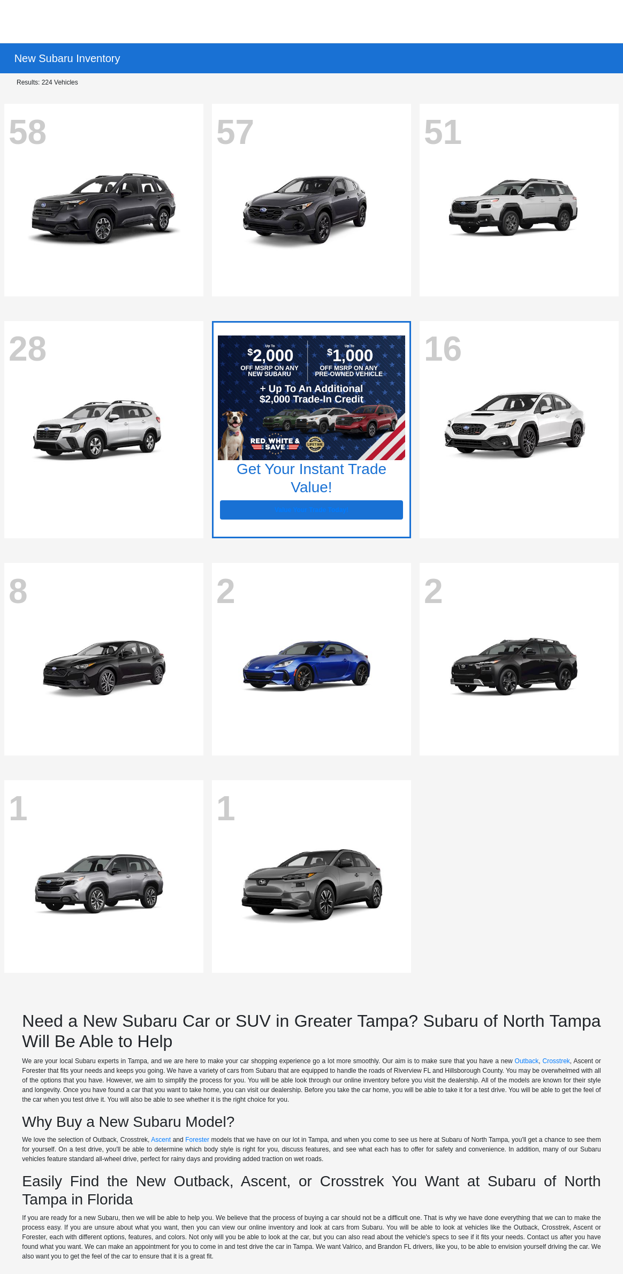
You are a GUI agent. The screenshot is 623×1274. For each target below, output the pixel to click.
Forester (197, 1139)
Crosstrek (556, 1061)
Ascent (161, 1139)
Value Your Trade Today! (311, 510)
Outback (527, 1061)
